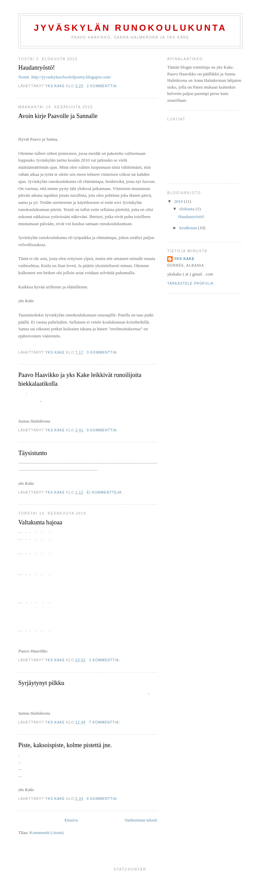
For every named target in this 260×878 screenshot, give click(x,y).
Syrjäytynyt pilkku (41, 683)
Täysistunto (32, 453)
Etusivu (71, 820)
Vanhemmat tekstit (140, 820)
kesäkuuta (188, 227)
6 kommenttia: (103, 799)
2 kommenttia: (103, 86)
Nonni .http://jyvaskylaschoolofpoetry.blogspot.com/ (64, 76)
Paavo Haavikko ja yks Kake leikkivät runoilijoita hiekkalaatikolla (80, 379)
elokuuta (187, 208)
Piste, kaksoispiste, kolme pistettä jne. (65, 745)
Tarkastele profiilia (190, 283)
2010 (179, 201)
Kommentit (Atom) (46, 832)
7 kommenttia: (105, 722)
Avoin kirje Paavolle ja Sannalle (58, 116)
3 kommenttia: (103, 352)
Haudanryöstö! (36, 67)
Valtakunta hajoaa (40, 522)
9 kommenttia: (103, 430)
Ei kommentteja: (105, 492)
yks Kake (184, 259)
